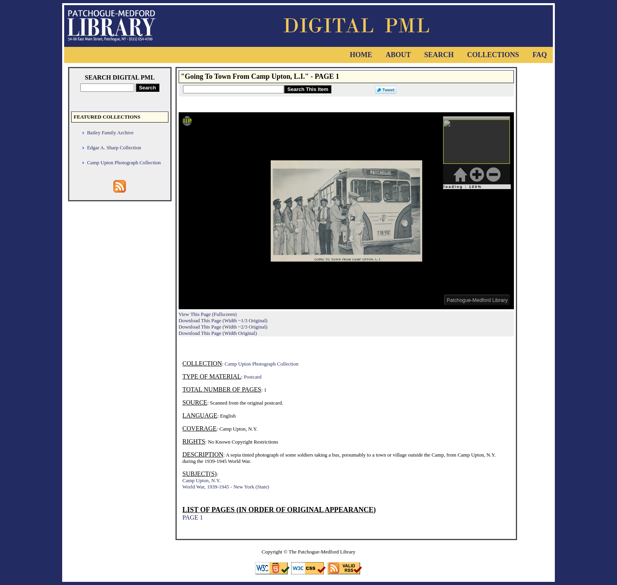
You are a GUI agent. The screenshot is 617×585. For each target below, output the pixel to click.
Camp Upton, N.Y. (202, 480)
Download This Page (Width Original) (218, 333)
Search (439, 55)
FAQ (539, 55)
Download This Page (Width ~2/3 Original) (223, 327)
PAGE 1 (193, 517)
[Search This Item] (233, 89)
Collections (493, 55)
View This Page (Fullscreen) (208, 314)
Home (361, 55)
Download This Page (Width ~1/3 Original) (223, 320)
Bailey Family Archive (110, 133)
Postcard (253, 377)
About (398, 55)
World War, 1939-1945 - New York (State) (226, 487)
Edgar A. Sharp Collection (114, 147)
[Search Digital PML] (107, 88)
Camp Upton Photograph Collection (124, 162)
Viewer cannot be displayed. (346, 210)
